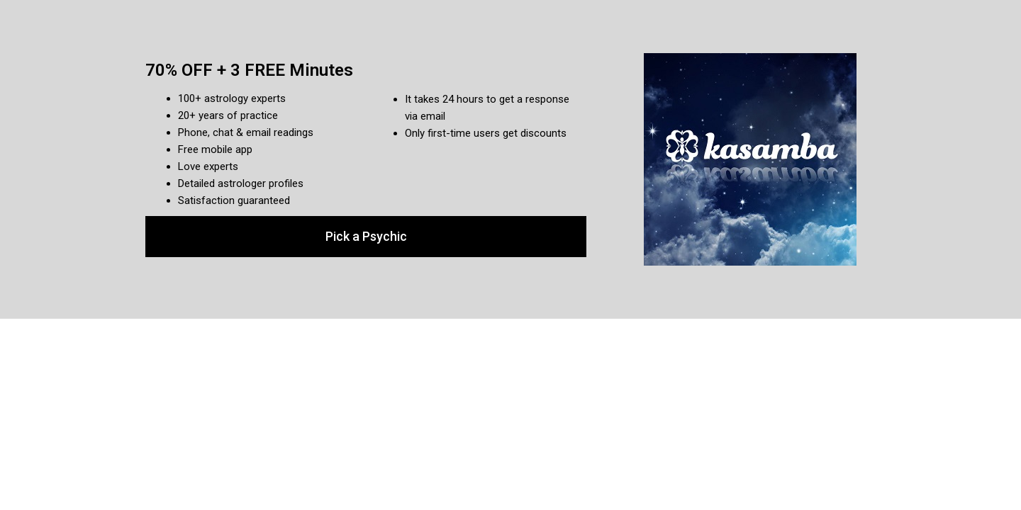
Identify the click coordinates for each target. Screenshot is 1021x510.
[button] (365, 236)
